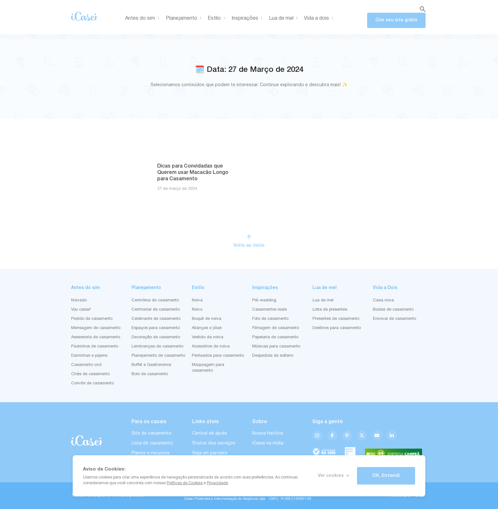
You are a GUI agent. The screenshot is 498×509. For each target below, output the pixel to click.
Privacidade (217, 483)
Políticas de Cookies (185, 483)
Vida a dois (319, 18)
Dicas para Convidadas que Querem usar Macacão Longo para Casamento (192, 172)
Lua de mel (284, 18)
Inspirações (248, 18)
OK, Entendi (386, 475)
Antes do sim (143, 18)
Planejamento (185, 18)
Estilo (217, 18)
